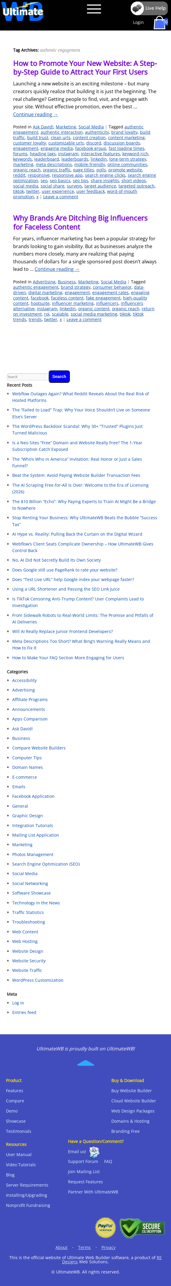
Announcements (28, 709)
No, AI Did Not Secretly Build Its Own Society (56, 560)
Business (67, 282)
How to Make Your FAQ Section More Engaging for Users (68, 657)
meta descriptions (54, 164)
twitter (32, 191)
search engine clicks (105, 175)
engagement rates (110, 292)
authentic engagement (35, 287)
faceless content (67, 298)
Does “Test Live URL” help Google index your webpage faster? (73, 579)
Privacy (108, 1247)
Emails (18, 786)
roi (47, 314)
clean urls (60, 137)
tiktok (18, 191)
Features (14, 1090)
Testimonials (18, 1131)
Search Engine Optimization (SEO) (46, 864)
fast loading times (126, 148)
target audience (100, 186)
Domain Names (27, 767)
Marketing (66, 127)
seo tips (80, 180)
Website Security (29, 961)
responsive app (67, 175)
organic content (94, 308)
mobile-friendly (89, 164)
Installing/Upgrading (26, 1195)
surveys (74, 186)
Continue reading (35, 114)
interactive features (100, 153)
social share (52, 186)
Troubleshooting (28, 922)
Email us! (77, 1151)
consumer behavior (112, 287)
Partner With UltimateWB (93, 1192)
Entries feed (24, 1012)
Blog (10, 1175)
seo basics (60, 180)
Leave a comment (60, 196)
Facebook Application (33, 796)
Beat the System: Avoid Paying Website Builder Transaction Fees (76, 475)
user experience (58, 191)
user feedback (90, 191)
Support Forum (83, 1161)
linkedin (99, 159)
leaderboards (74, 159)
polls (101, 170)
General (20, 806)
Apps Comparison (30, 719)
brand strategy (75, 287)
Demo (12, 1111)
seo (44, 180)
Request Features (85, 1181)
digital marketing (45, 292)
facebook (40, 298)
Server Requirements (27, 1185)
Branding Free (125, 1131)
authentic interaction (62, 132)
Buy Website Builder (131, 1090)
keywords (22, 159)
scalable (60, 314)
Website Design (27, 951)
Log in (18, 1003)
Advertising (44, 282)
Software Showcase (31, 893)
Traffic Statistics (28, 912)
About (61, 1247)
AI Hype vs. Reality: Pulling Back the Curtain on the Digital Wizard (77, 534)
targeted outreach (136, 186)
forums (20, 153)
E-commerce (24, 777)
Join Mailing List (84, 1171)
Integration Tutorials (32, 825)
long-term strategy (127, 159)
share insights (105, 180)
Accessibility (24, 680)
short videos (133, 180)
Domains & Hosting (130, 1121)
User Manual (19, 1154)
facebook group (90, 148)
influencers (107, 303)
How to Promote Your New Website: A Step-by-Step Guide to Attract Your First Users (85, 67)
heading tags (43, 153)
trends (35, 319)
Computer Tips (27, 757)
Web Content (25, 932)
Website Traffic (27, 970)
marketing (23, 164)
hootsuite (40, 303)
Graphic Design (27, 815)
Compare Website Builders (39, 748)
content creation (89, 137)
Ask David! (43, 127)
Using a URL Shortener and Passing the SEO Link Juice (66, 589)
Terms (84, 1247)
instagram (68, 153)
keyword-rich (135, 153)
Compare (15, 1101)
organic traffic (57, 170)
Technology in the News (36, 903)
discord (93, 143)
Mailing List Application (35, 835)
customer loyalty (29, 143)
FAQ (108, 1161)
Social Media (91, 127)
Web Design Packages (133, 1111)
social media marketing (94, 314)
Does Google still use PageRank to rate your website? (64, 570)
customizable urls (66, 143)
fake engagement (103, 298)
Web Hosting (25, 941)
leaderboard (46, 159)
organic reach (27, 170)
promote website (125, 170)
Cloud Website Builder (133, 1101)
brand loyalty (124, 132)
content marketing (126, 137)
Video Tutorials (21, 1164)
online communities (127, 164)
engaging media (57, 148)
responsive (39, 175)
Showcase (16, 1121)
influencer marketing (73, 303)
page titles (83, 170)
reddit (19, 175)
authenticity (97, 132)
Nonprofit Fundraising (28, 1205)
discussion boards (122, 143)
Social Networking (30, 883)
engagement (25, 148)
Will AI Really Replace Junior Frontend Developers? (62, 631)
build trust (37, 137)
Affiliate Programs (30, 699)
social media (25, 186)
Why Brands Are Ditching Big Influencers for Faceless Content (80, 222)
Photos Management (32, 854)
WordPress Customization (38, 980)
